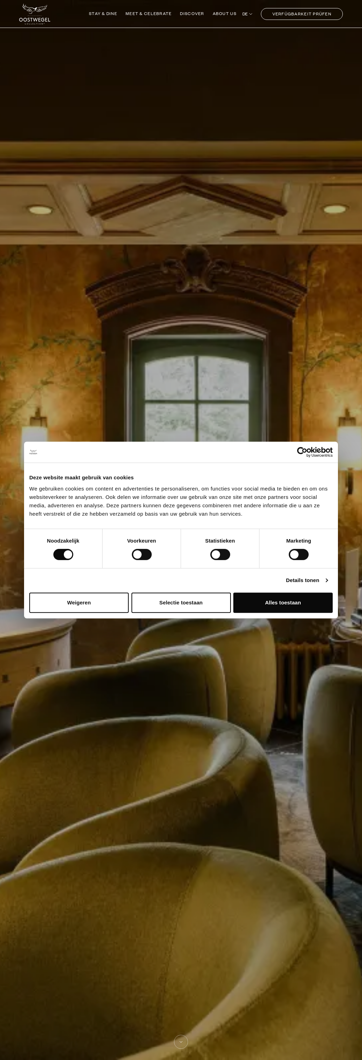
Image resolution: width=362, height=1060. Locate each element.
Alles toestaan (283, 602)
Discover (192, 13)
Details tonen (302, 580)
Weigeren (79, 602)
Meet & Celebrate (149, 13)
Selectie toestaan (181, 602)
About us (224, 13)
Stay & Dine (103, 13)
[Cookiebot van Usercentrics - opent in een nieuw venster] (302, 452)
